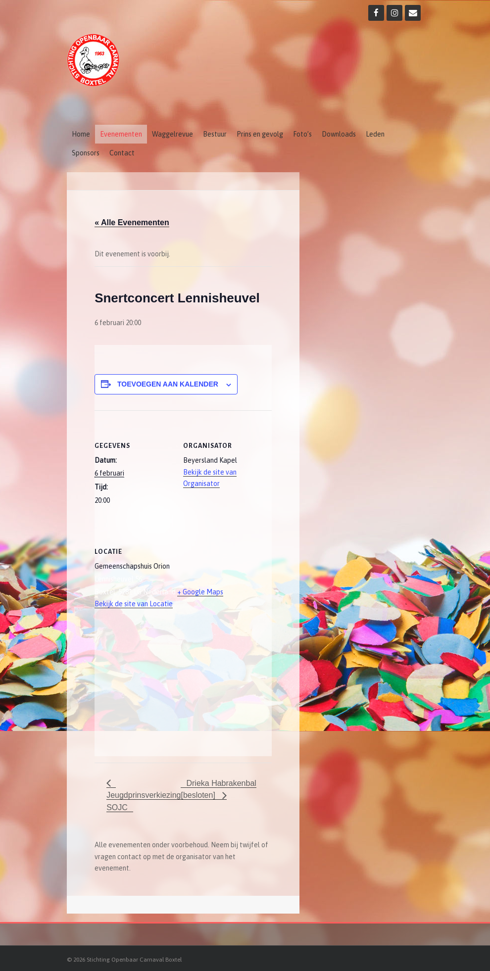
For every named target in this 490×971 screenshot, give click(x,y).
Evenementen (121, 134)
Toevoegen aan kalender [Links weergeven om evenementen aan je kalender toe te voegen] (167, 384)
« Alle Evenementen (132, 222)
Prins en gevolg (260, 134)
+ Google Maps (200, 592)
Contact (122, 153)
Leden (375, 134)
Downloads (339, 134)
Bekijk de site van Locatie (134, 604)
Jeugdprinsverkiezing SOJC (143, 801)
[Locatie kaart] (147, 688)
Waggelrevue (172, 134)
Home (81, 134)
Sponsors (85, 153)
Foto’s (302, 134)
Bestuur (215, 134)
